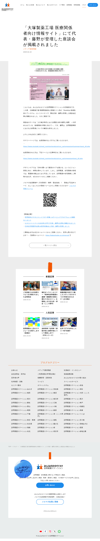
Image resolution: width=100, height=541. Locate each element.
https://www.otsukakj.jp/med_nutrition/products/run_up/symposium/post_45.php (53, 158)
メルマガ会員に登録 (50, 502)
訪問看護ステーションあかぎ (21, 389)
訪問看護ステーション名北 (20, 431)
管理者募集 (77, 5)
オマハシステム (43, 385)
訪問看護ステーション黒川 (73, 399)
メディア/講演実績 (44, 370)
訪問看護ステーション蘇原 (47, 410)
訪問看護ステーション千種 (20, 414)
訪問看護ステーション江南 (47, 402)
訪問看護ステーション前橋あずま (76, 424)
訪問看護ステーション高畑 (73, 410)
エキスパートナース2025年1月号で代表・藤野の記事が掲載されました (50, 223)
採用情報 (69, 5)
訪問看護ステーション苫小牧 (74, 420)
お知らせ (14, 370)
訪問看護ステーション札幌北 (74, 406)
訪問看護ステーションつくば (74, 414)
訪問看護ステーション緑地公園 (75, 431)
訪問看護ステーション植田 (20, 393)
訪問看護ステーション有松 (73, 389)
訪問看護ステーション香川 (20, 399)
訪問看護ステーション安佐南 (48, 389)
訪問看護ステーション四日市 (48, 431)
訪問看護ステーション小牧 (47, 406)
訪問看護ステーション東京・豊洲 (23, 420)
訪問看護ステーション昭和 (20, 410)
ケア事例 (62, 5)
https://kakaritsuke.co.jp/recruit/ (57, 235)
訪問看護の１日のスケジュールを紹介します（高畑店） (31, 330)
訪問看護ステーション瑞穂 (20, 427)
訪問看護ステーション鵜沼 (47, 393)
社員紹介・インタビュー (72, 370)
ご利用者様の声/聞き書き (47, 374)
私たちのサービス (52, 5)
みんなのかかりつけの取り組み (75, 378)
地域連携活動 (68, 374)
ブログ (84, 5)
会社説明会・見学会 (18, 374)
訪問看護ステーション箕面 (73, 427)
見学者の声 (15, 378)
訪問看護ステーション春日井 (48, 399)
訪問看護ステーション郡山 (20, 406)
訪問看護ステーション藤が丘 (48, 424)
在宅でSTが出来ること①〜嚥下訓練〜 (68, 329)
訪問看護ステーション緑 (46, 427)
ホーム (22, 5)
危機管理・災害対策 (45, 378)
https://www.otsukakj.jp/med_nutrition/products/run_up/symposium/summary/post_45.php (56, 146)
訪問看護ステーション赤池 (73, 385)
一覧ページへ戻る (50, 245)
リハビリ (41, 381)
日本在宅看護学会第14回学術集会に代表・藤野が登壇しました (47, 226)
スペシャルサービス (71, 381)
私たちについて (40, 5)
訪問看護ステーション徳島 (47, 420)
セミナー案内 (16, 385)
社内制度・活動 (16, 381)
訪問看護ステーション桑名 (20, 402)
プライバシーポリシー (50, 511)
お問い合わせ (92, 5)
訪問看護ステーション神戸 (73, 402)
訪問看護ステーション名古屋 (21, 424)
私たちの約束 (30, 5)
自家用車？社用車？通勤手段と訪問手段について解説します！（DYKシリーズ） (50, 331)
